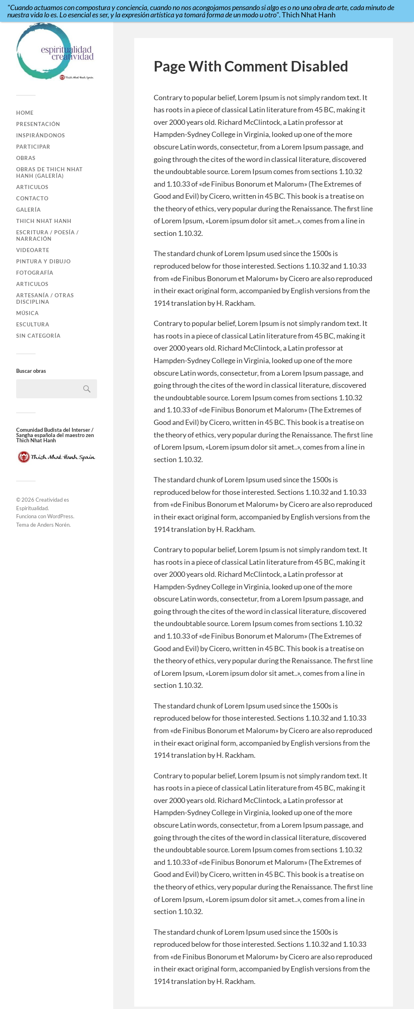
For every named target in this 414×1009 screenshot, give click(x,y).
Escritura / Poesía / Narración (47, 235)
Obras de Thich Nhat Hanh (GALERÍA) (49, 172)
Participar (33, 146)
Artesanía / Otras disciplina (45, 298)
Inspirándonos (40, 135)
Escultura (32, 324)
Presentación (38, 124)
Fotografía (34, 272)
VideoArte (32, 250)
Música (27, 313)
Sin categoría (38, 335)
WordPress (60, 516)
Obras (26, 158)
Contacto (32, 198)
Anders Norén (53, 524)
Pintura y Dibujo (43, 261)
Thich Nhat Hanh (44, 221)
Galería (28, 209)
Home (25, 112)
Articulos (32, 187)
